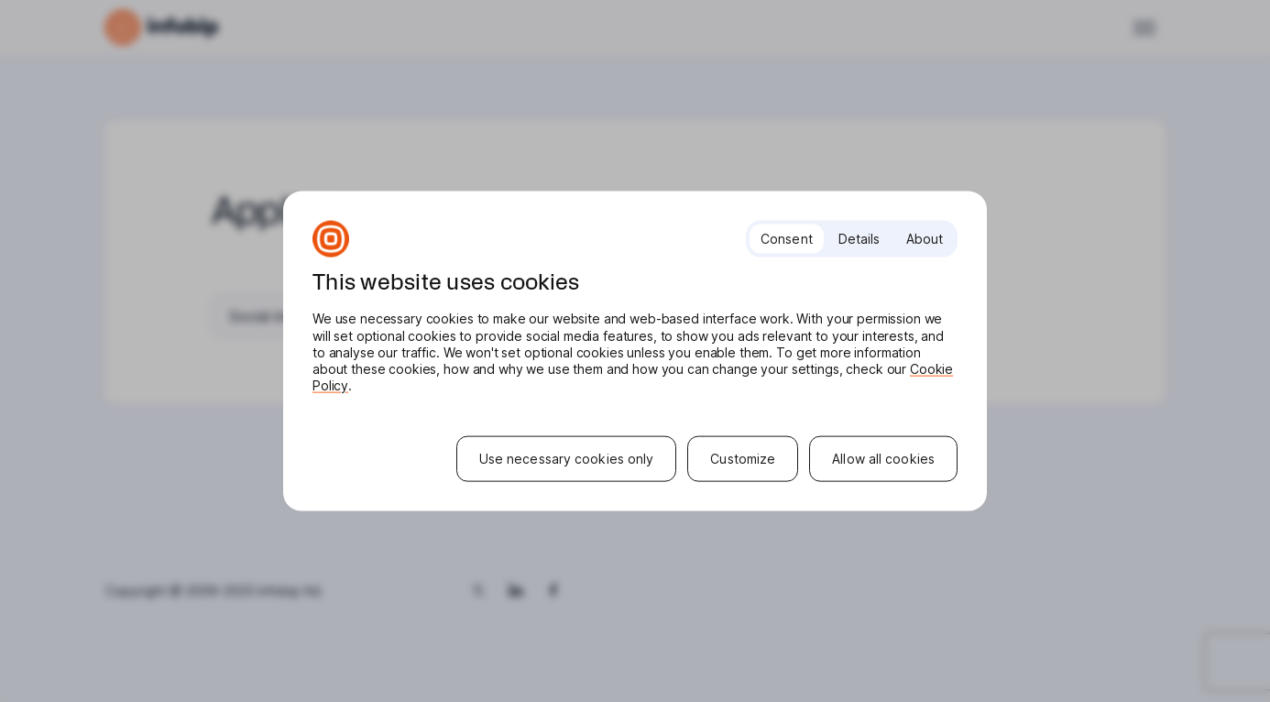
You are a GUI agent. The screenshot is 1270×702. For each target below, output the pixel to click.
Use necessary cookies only (566, 458)
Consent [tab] (787, 239)
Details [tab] (859, 239)
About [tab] (925, 239)
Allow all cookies (883, 458)
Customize (742, 458)
